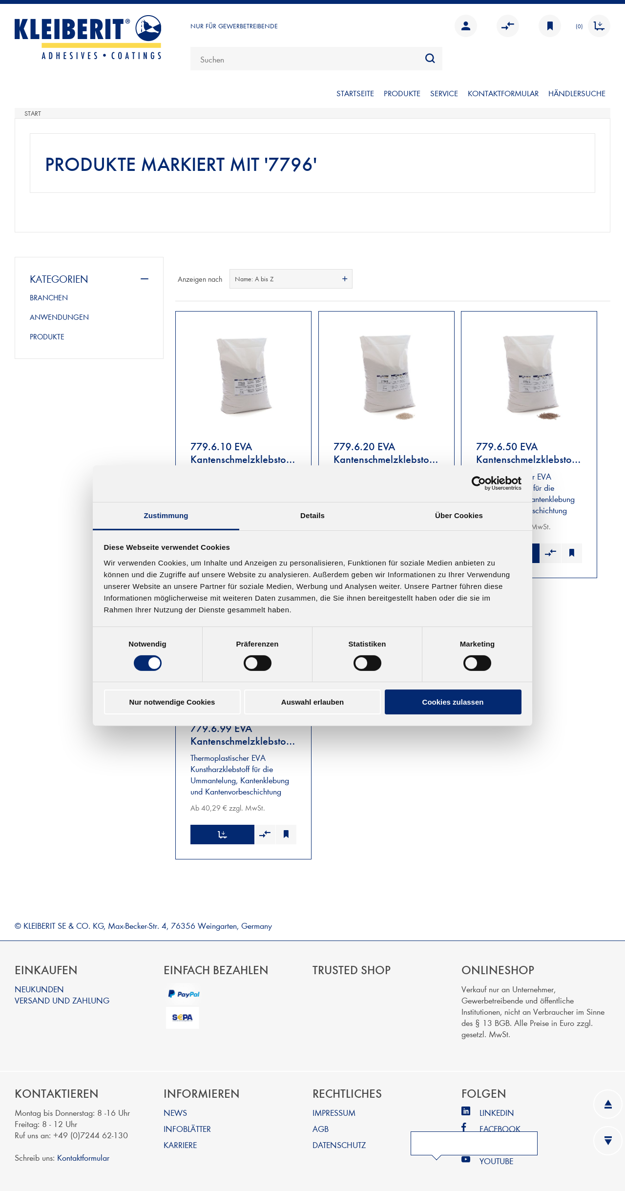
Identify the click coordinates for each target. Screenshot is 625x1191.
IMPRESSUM (333, 1107)
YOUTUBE (496, 1156)
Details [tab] (312, 515)
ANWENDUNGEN (59, 317)
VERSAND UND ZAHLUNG (62, 995)
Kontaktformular (83, 1152)
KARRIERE (180, 1140)
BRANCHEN (49, 297)
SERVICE (444, 93)
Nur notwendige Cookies (172, 702)
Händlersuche (576, 93)
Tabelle (584, 279)
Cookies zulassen (453, 702)
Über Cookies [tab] (459, 515)
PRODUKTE (402, 93)
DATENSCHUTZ (339, 1140)
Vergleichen (508, 26)
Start (32, 113)
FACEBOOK (500, 1123)
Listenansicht (602, 279)
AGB (320, 1123)
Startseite (355, 93)
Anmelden (466, 26)
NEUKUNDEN (39, 984)
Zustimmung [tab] (166, 515)
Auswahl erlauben (312, 702)
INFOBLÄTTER (187, 1123)
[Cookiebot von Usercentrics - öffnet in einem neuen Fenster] (478, 483)
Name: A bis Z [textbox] (254, 278)
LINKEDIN (496, 1107)
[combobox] (316, 58)
